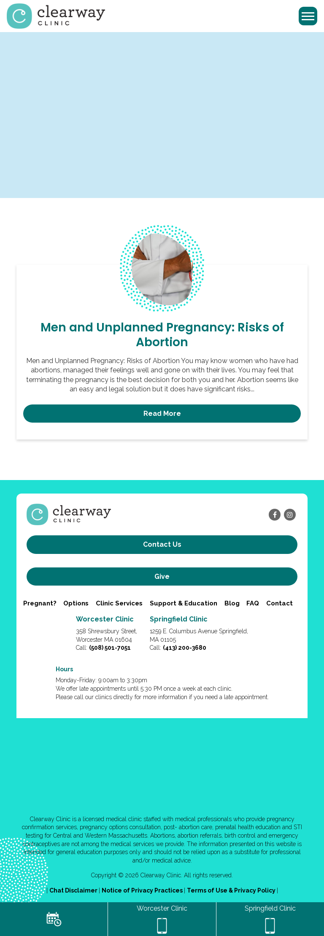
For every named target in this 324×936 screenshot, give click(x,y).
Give (162, 576)
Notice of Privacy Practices (143, 890)
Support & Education (183, 603)
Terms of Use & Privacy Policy (232, 890)
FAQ (252, 603)
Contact (279, 603)
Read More (162, 414)
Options (76, 603)
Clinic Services (119, 603)
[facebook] (275, 515)
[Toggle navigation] (308, 16)
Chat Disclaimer (74, 890)
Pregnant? (40, 603)
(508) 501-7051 (110, 647)
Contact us (162, 544)
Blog (232, 603)
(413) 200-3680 (184, 647)
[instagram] (290, 515)
